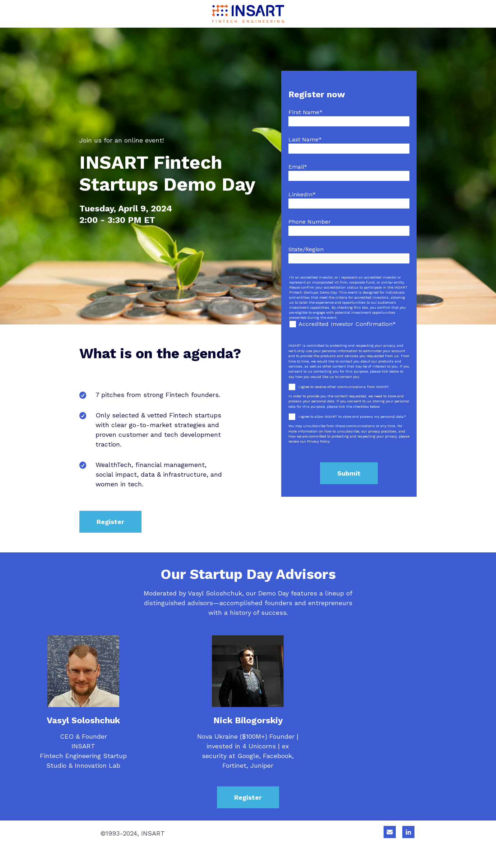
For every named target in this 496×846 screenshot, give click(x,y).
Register (110, 521)
